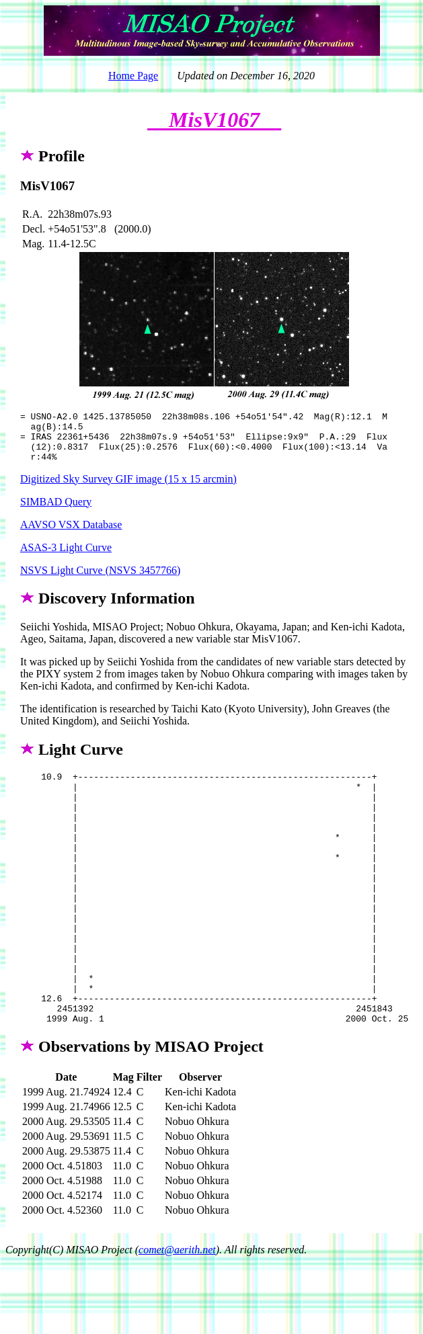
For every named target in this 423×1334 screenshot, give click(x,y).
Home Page (133, 75)
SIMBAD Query (55, 511)
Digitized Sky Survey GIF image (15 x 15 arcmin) (128, 489)
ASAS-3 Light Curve (66, 557)
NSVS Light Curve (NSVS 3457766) (100, 580)
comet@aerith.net (177, 1310)
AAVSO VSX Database (71, 534)
